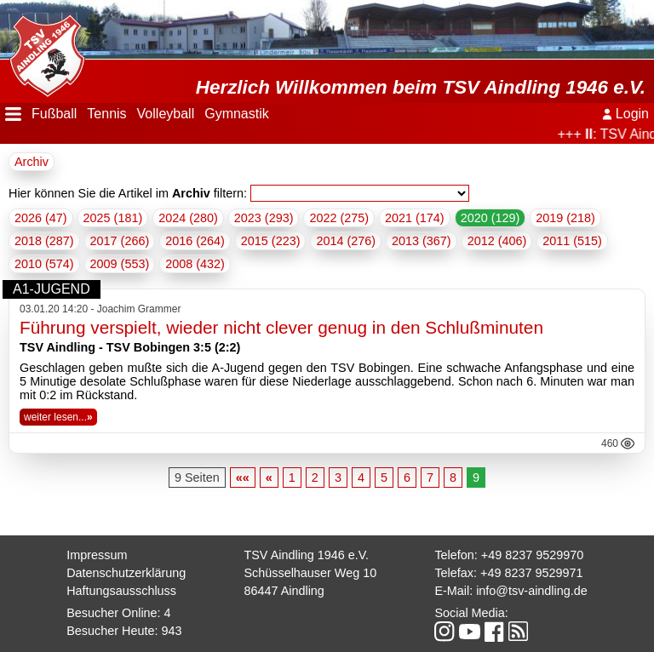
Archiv (31, 162)
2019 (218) (565, 218)
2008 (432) (195, 264)
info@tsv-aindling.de (532, 591)
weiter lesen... (58, 417)
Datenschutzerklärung (126, 573)
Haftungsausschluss (121, 591)
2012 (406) (497, 241)
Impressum (96, 555)
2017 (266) (120, 241)
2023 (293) (264, 218)
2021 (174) (415, 218)
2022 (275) (339, 218)
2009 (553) (120, 264)
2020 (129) (490, 218)
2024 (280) (188, 218)
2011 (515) (572, 241)
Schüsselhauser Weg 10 (310, 573)
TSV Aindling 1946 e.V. (306, 555)
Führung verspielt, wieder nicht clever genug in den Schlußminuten (281, 327)
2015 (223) (271, 241)
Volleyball (166, 113)
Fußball (54, 113)
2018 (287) (44, 241)
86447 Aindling (284, 591)
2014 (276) (346, 241)
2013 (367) (421, 241)
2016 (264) (195, 241)
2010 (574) (44, 264)
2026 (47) (40, 218)
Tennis (106, 113)
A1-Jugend (51, 289)
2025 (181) (113, 218)
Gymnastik (236, 113)
